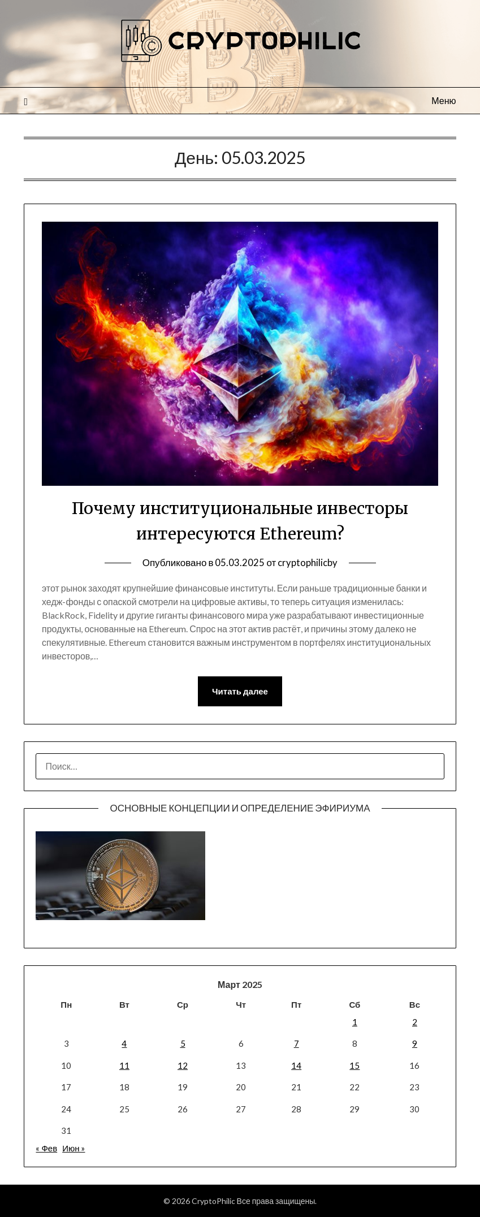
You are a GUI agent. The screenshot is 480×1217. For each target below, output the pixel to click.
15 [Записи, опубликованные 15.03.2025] (354, 1065)
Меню (443, 100)
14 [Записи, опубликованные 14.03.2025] (296, 1065)
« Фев (46, 1148)
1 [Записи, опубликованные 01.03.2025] (354, 1022)
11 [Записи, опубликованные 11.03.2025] (124, 1065)
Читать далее (240, 692)
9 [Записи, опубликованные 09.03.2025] (414, 1044)
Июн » (73, 1148)
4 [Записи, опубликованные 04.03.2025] (124, 1044)
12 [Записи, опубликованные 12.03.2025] (183, 1065)
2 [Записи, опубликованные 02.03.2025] (414, 1022)
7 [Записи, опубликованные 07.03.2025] (296, 1044)
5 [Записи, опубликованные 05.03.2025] (182, 1044)
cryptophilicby (308, 562)
